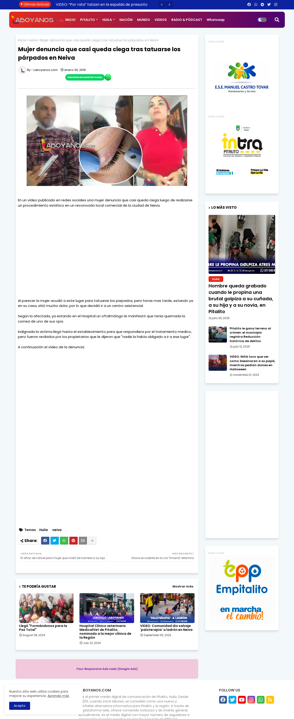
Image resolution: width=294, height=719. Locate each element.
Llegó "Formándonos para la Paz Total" (43, 628)
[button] (161, 4)
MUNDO (143, 19)
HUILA (107, 19)
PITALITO (87, 19)
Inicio (22, 40)
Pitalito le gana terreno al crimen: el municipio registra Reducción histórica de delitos (250, 334)
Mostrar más (182, 586)
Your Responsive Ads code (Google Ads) (107, 669)
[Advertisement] (107, 250)
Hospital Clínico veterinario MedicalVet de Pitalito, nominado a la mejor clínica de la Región (105, 632)
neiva (33, 40)
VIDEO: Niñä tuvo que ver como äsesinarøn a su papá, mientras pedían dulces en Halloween (252, 363)
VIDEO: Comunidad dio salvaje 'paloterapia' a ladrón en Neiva (166, 628)
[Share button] (92, 541)
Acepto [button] (19, 705)
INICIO (70, 19)
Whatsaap (216, 19)
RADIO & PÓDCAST (186, 19)
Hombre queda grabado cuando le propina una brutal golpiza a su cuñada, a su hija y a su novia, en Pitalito (241, 299)
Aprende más (58, 696)
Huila (43, 530)
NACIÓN (126, 19)
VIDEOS (161, 19)
